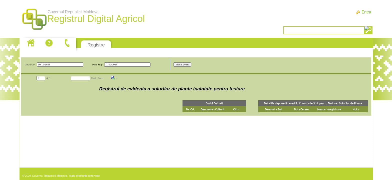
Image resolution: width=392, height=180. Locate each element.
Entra (366, 12)
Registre (96, 44)
